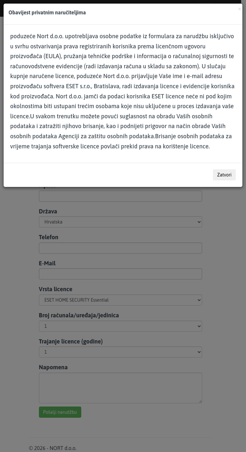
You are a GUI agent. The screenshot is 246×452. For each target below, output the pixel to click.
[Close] (239, 8)
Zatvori (224, 174)
